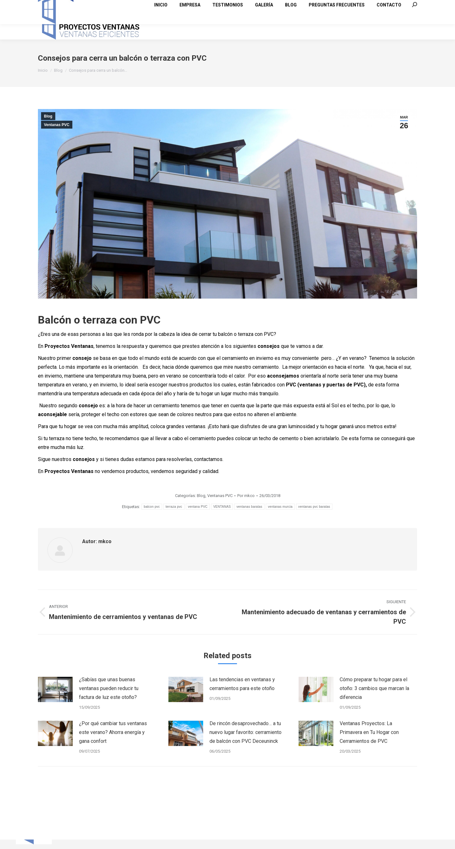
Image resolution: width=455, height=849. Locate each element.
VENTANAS (222, 518)
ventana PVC (198, 518)
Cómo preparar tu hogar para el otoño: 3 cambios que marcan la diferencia (374, 700)
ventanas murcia (280, 518)
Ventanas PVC (57, 136)
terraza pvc (174, 518)
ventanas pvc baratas (314, 518)
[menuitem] (161, 31)
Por (246, 507)
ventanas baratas (249, 518)
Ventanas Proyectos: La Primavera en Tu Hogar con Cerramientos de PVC (369, 743)
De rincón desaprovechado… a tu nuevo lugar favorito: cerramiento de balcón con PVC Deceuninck (245, 743)
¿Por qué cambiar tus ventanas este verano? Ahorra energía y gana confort (113, 743)
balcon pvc (152, 518)
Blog (48, 127)
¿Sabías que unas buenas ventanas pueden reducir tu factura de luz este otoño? (108, 700)
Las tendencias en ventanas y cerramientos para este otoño (242, 695)
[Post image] (55, 700)
